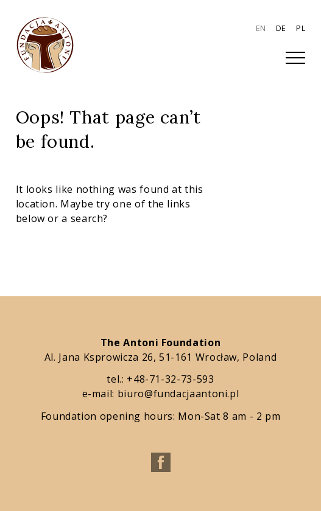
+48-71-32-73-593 (170, 379)
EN (261, 28)
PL (300, 28)
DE (281, 28)
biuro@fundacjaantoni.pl (178, 393)
